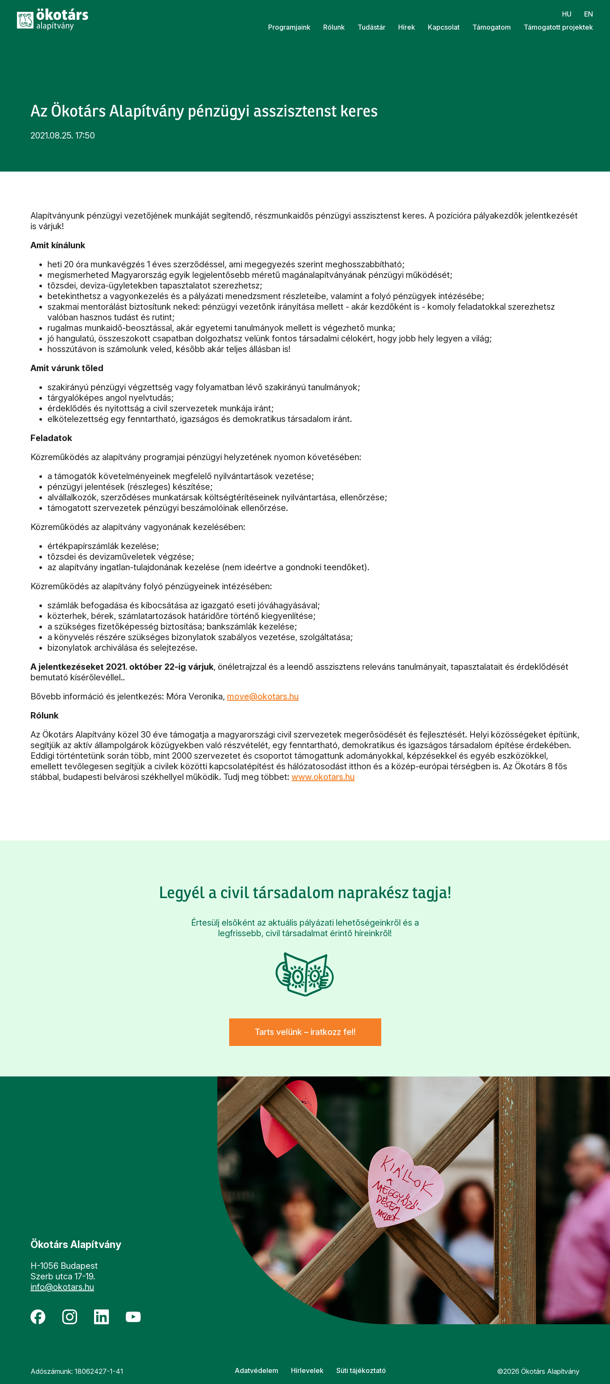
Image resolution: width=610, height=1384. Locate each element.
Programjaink (289, 27)
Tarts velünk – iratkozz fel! (305, 1032)
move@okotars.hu (263, 696)
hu (566, 14)
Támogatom (491, 27)
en (588, 14)
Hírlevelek (307, 1370)
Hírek (406, 27)
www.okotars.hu (323, 777)
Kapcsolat (444, 27)
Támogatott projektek (558, 27)
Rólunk (334, 27)
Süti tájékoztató (361, 1370)
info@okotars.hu (62, 1287)
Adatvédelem (256, 1370)
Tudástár (371, 27)
